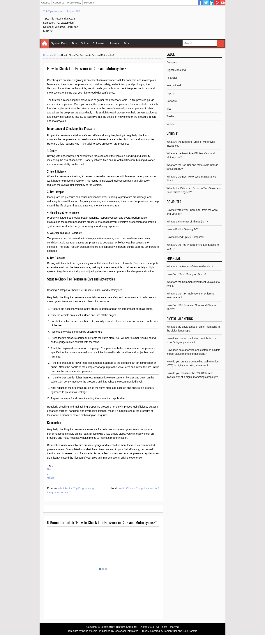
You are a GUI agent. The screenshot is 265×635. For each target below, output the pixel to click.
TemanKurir (170, 630)
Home (44, 43)
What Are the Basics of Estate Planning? (190, 266)
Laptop (170, 93)
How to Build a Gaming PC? (183, 229)
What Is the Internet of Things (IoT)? (187, 221)
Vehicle (55, 55)
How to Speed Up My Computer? (185, 237)
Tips (74, 43)
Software (98, 43)
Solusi (85, 43)
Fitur (126, 43)
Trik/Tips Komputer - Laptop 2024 (62, 11)
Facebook (200, 3)
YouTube (222, 3)
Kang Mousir (89, 630)
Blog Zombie (190, 630)
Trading (171, 116)
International (174, 85)
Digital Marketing (176, 70)
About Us (45, 2)
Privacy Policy (74, 2)
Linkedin (211, 3)
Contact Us (58, 2)
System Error (59, 43)
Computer (172, 62)
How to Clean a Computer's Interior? (138, 488)
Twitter (206, 3)
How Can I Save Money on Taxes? (186, 274)
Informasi (113, 43)
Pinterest (217, 3)
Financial (172, 77)
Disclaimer (89, 2)
